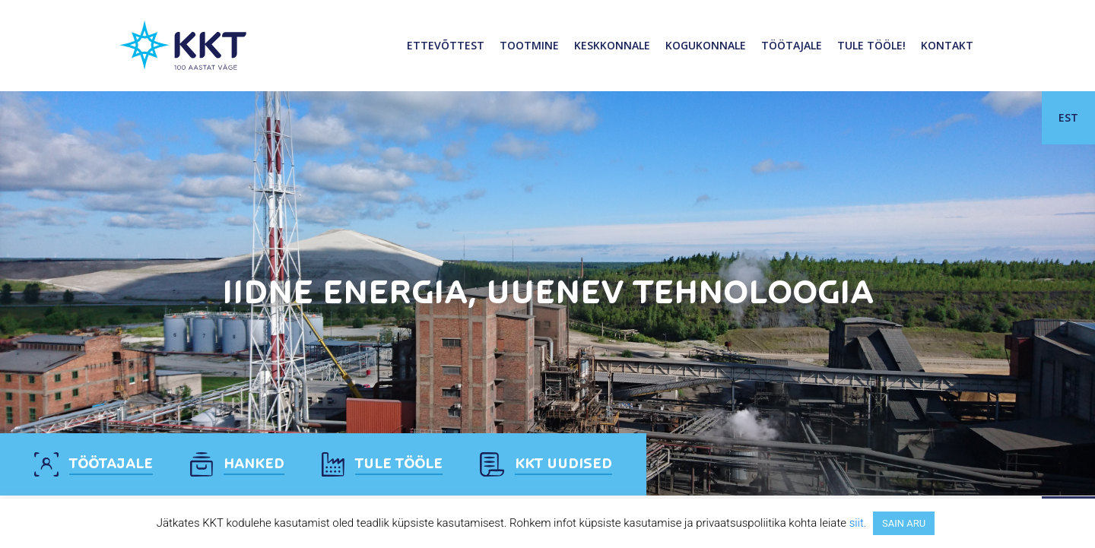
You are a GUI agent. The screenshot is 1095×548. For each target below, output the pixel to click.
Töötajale (791, 45)
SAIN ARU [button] (903, 523)
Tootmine (529, 45)
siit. (858, 523)
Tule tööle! (871, 45)
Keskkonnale (612, 45)
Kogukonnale (705, 45)
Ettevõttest (445, 45)
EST (1068, 117)
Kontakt (947, 45)
